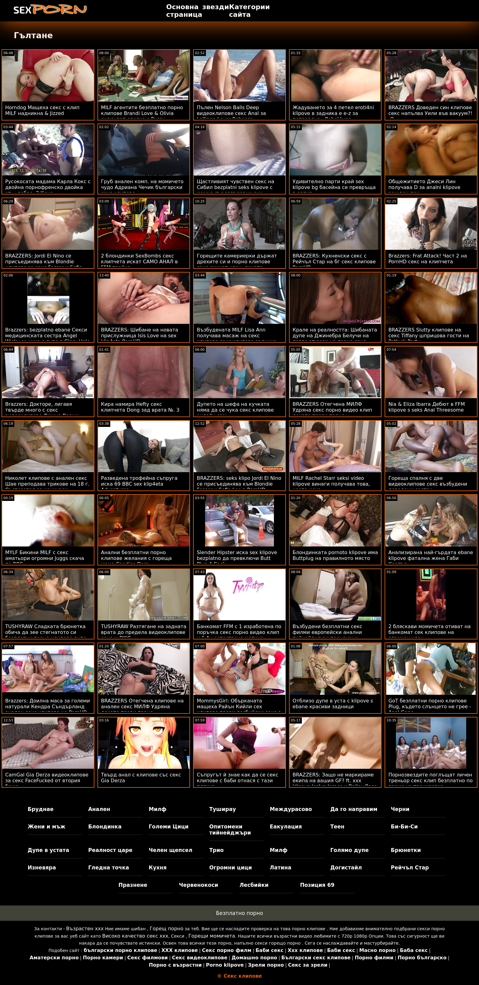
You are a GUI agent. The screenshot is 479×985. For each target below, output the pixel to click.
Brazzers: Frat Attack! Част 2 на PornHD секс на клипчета (427, 259)
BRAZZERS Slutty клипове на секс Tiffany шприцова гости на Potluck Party (428, 335)
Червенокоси (198, 885)
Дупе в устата (48, 850)
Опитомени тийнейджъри (230, 830)
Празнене (133, 885)
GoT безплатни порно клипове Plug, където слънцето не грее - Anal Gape (429, 706)
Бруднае (41, 809)
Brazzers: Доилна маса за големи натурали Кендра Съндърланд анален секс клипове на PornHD (47, 706)
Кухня (158, 868)
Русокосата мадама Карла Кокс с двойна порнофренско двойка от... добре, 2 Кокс (48, 187)
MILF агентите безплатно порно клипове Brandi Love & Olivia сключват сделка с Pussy (142, 113)
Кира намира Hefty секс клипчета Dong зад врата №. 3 (140, 407)
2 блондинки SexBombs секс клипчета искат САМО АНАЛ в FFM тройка (139, 261)
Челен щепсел (170, 850)
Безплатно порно (239, 913)
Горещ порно (166, 928)
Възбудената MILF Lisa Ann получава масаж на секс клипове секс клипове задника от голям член (237, 338)
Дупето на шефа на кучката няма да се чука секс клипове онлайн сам (235, 410)
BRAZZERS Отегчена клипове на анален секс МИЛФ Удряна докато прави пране (142, 706)
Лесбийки (254, 885)
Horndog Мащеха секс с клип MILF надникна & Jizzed (42, 110)
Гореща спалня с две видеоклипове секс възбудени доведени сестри (427, 484)
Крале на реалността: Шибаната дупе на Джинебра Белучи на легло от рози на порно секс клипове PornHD (335, 338)
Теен (337, 827)
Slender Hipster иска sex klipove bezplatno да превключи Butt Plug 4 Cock (237, 558)
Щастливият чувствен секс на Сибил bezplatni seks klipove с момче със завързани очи (235, 187)
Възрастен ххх (85, 928)
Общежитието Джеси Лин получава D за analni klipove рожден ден (424, 187)
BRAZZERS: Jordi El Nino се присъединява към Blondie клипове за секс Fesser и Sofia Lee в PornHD (43, 264)
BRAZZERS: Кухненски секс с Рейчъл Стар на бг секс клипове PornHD (334, 261)
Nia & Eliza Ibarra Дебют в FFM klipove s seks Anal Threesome (426, 407)
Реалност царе (110, 850)
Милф (157, 809)
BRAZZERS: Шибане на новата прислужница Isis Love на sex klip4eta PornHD (139, 335)
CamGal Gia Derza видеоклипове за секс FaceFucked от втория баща (46, 780)
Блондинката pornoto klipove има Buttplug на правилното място (335, 555)
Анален (99, 809)
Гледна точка (108, 868)
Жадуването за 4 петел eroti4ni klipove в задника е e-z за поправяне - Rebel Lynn (333, 113)
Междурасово (291, 809)
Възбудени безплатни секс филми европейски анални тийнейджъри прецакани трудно (327, 635)
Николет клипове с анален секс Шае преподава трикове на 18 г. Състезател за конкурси (47, 484)
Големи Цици (168, 827)
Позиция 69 (317, 885)
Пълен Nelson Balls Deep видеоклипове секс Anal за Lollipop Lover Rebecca (231, 113)
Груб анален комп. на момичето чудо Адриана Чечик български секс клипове (142, 187)
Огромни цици (230, 868)
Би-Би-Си (404, 827)
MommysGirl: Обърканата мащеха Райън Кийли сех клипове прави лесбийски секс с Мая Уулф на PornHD (239, 709)
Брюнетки (406, 850)
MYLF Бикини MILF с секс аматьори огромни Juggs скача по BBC (44, 558)
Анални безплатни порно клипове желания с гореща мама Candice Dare (136, 558)
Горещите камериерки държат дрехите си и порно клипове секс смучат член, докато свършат (237, 264)
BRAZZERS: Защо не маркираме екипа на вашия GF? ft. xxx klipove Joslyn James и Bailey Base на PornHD (335, 783)
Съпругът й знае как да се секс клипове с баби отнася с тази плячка (237, 780)
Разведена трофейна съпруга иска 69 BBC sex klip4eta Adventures (139, 484)
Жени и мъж (46, 827)
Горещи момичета (211, 936)
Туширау (222, 809)
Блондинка (105, 827)
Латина (280, 868)
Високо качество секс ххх (135, 936)
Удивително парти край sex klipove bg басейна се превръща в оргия (334, 187)
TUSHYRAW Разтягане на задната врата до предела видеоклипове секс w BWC (144, 632)
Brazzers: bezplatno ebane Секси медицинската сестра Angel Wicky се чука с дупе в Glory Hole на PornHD (47, 338)
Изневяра (42, 868)
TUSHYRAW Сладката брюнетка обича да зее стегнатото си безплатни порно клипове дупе (45, 632)
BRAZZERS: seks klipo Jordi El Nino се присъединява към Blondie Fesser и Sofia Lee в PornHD (239, 484)
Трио (216, 850)
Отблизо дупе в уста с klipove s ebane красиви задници (333, 703)
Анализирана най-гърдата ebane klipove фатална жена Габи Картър (430, 558)
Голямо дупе (349, 850)
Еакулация (286, 827)
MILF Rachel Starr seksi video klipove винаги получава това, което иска (331, 484)
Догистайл (346, 868)
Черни (400, 809)
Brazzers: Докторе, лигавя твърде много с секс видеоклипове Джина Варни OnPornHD (42, 412)
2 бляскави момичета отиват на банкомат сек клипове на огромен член (429, 632)
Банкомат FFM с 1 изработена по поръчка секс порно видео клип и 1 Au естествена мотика (239, 632)
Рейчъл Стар (410, 868)
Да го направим (353, 809)
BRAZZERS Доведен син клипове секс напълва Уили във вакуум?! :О (430, 113)
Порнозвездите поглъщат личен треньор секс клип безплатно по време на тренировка (430, 780)
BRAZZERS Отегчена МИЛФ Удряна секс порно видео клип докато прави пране (332, 410)
